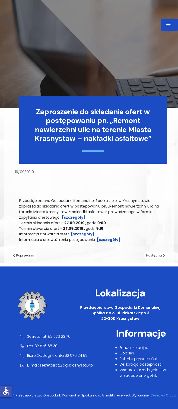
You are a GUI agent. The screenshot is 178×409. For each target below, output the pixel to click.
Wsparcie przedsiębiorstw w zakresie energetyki (143, 372)
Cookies (127, 353)
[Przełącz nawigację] (169, 25)
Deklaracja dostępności (141, 364)
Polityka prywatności (138, 358)
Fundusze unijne (134, 347)
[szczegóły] (82, 234)
